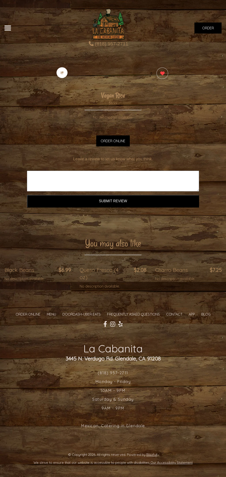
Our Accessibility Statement (171, 462)
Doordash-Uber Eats (81, 314)
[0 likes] (161, 74)
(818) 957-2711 (108, 44)
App (192, 314)
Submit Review (113, 201)
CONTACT (174, 314)
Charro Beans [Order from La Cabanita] (171, 270)
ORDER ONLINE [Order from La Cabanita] (28, 314)
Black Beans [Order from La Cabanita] (19, 270)
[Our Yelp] (120, 324)
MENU (51, 314)
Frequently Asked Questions (133, 314)
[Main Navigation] (7, 28)
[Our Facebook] (105, 324)
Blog (206, 314)
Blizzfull (151, 455)
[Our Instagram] (112, 324)
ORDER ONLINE (113, 141)
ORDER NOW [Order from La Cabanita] (208, 30)
